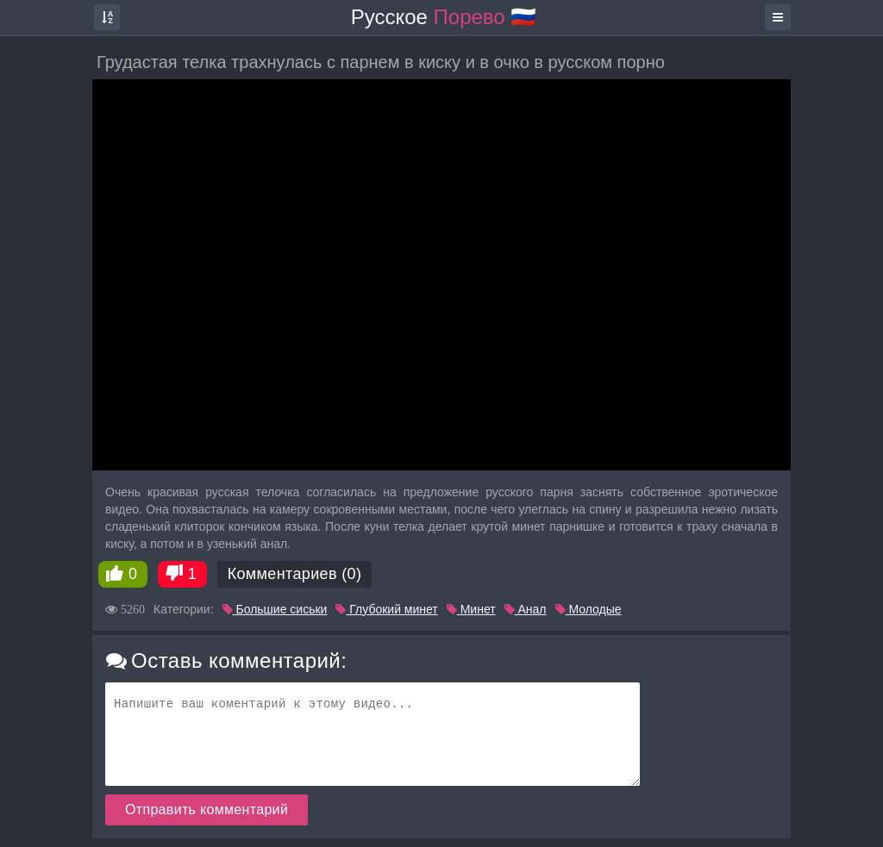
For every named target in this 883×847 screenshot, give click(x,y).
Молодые (588, 609)
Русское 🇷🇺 (444, 16)
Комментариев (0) (295, 573)
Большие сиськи (275, 609)
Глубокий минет (386, 609)
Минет (471, 609)
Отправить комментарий (206, 809)
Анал (525, 609)
